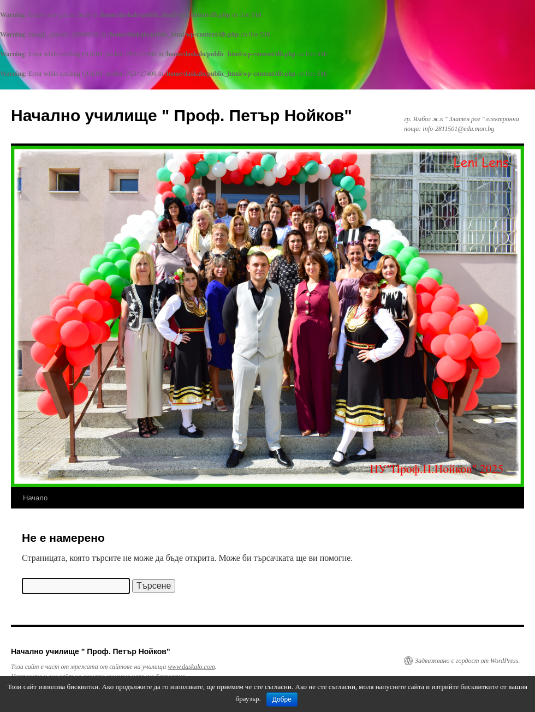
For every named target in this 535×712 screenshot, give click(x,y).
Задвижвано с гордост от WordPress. (467, 661)
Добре (282, 699)
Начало (35, 498)
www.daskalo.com (191, 667)
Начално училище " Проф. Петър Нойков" (181, 115)
